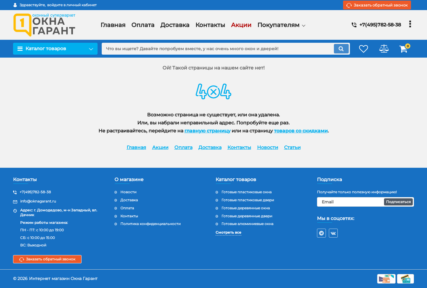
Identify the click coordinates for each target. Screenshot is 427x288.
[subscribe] (365, 202)
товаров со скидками (301, 131)
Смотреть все (228, 232)
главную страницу (207, 131)
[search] (225, 49)
